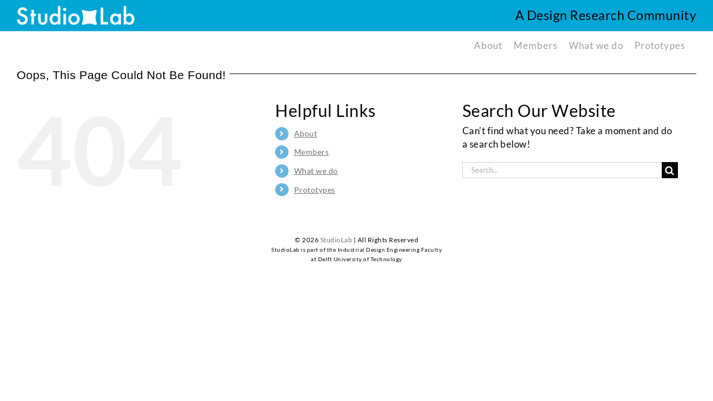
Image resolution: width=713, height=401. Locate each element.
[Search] (670, 170)
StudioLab (336, 240)
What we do (316, 170)
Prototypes (314, 189)
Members (311, 152)
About (306, 133)
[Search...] (562, 170)
